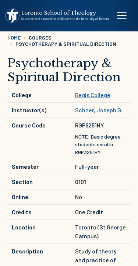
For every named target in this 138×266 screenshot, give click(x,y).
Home (14, 37)
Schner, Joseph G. (99, 109)
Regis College (92, 94)
